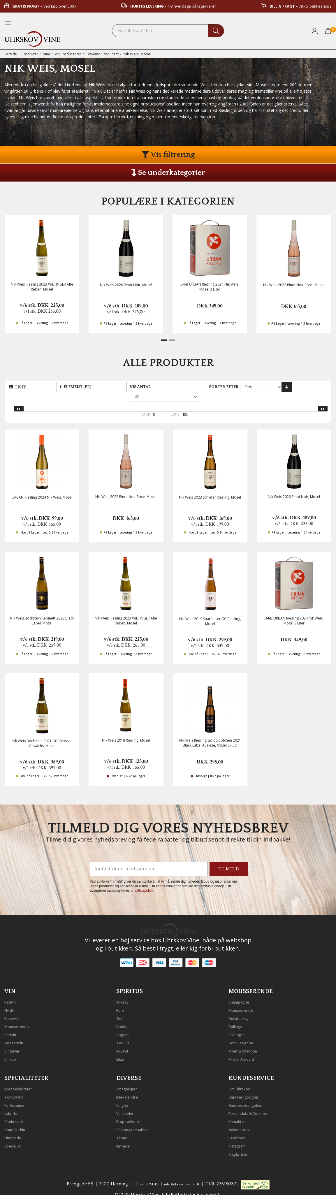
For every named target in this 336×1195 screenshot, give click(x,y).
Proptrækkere (131, 1110)
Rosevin (13, 1007)
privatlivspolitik (142, 881)
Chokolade (16, 1110)
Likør (121, 1048)
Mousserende (19, 1015)
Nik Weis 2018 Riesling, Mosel (126, 730)
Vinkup (12, 1048)
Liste (20, 387)
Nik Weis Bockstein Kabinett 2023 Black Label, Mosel (42, 611)
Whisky (124, 991)
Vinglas (124, 1094)
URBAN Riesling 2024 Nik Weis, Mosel (42, 487)
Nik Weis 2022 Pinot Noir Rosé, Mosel (293, 284)
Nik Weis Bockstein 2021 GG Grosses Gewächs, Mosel (42, 734)
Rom (121, 999)
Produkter (31, 54)
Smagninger (129, 1078)
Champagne (241, 991)
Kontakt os (240, 1110)
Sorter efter (224, 387)
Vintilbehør (128, 1102)
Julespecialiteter (21, 1078)
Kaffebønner (17, 1094)
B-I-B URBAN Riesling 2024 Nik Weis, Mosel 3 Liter (209, 287)
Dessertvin (16, 1032)
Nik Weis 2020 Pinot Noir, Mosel (126, 284)
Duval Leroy (241, 1007)
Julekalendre (129, 1086)
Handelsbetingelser (250, 1094)
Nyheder (125, 1135)
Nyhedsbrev (241, 1118)
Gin (120, 1007)
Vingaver (14, 1040)
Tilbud (123, 1127)
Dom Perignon (244, 1032)
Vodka (123, 1015)
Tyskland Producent (108, 54)
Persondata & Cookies (252, 1102)
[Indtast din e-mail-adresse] (149, 859)
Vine (49, 54)
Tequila (124, 1032)
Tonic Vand (16, 1086)
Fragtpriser (240, 1143)
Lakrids (12, 1102)
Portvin (12, 1023)
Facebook (239, 1127)
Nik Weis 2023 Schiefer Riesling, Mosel (210, 487)
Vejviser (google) (246, 1086)
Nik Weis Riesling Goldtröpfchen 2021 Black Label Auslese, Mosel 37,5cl (210, 733)
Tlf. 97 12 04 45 (140, 1173)
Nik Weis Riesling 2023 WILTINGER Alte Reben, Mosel (42, 287)
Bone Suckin (18, 1118)
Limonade (15, 1127)
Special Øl (15, 1135)
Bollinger (238, 1015)
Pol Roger (239, 1023)
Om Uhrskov (242, 1078)
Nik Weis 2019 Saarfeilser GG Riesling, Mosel (210, 612)
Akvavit (124, 1040)
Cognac (124, 1023)
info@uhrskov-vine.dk (185, 1173)
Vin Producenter (71, 54)
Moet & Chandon (247, 1040)
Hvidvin (12, 999)
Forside (10, 54)
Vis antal (140, 387)
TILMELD (229, 859)
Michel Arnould (245, 1048)
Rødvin (12, 991)
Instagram (239, 1135)
